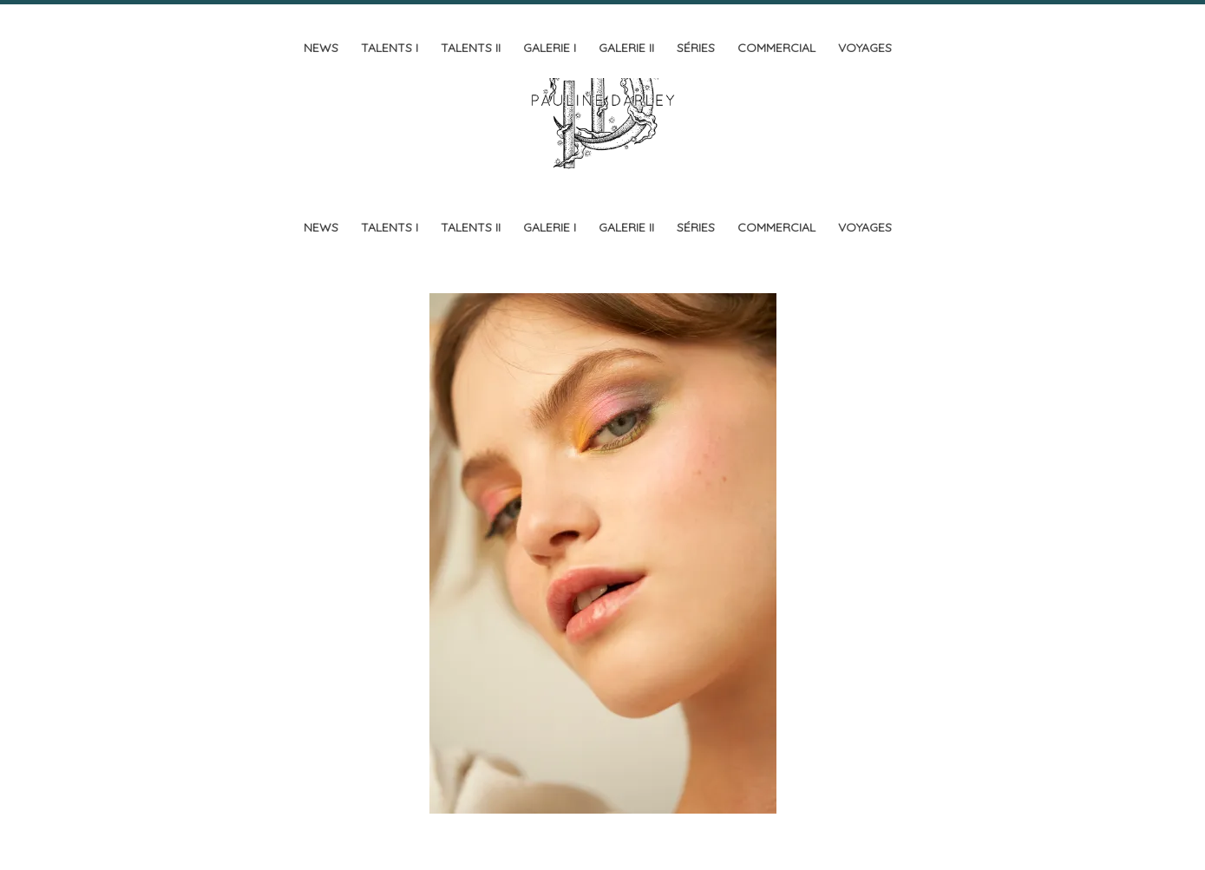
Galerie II (626, 48)
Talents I (389, 48)
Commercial (776, 48)
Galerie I (549, 48)
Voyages (865, 48)
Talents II (471, 48)
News (321, 48)
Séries (696, 48)
